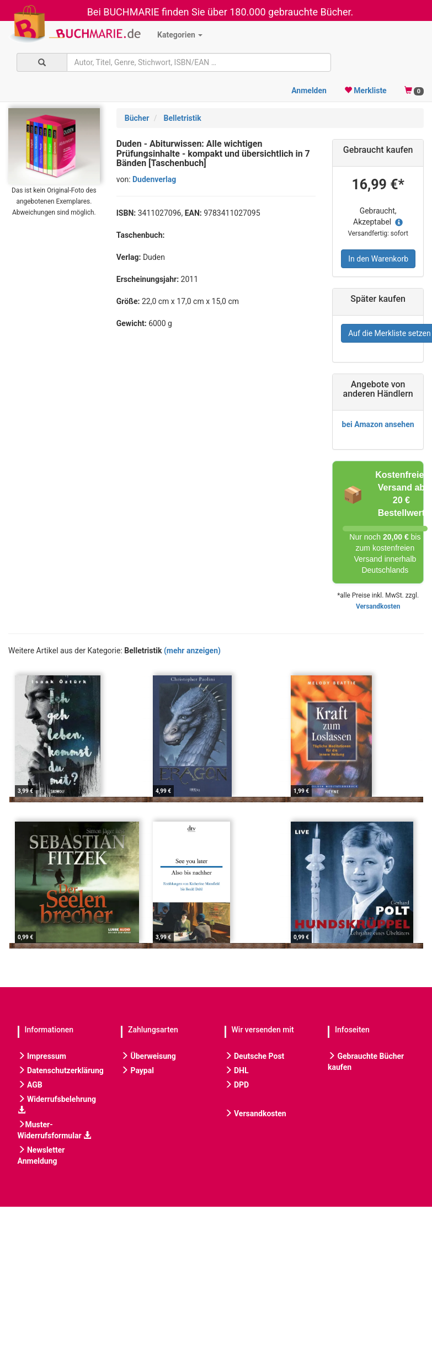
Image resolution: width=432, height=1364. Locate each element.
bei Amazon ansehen (378, 424)
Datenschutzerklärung (61, 1070)
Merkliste (365, 90)
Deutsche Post (255, 1056)
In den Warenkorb (378, 258)
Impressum (42, 1056)
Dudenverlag (154, 179)
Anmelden (309, 90)
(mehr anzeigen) (192, 650)
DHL (237, 1070)
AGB (30, 1084)
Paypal (137, 1070)
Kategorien (179, 34)
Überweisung (148, 1056)
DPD (237, 1084)
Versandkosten (378, 606)
